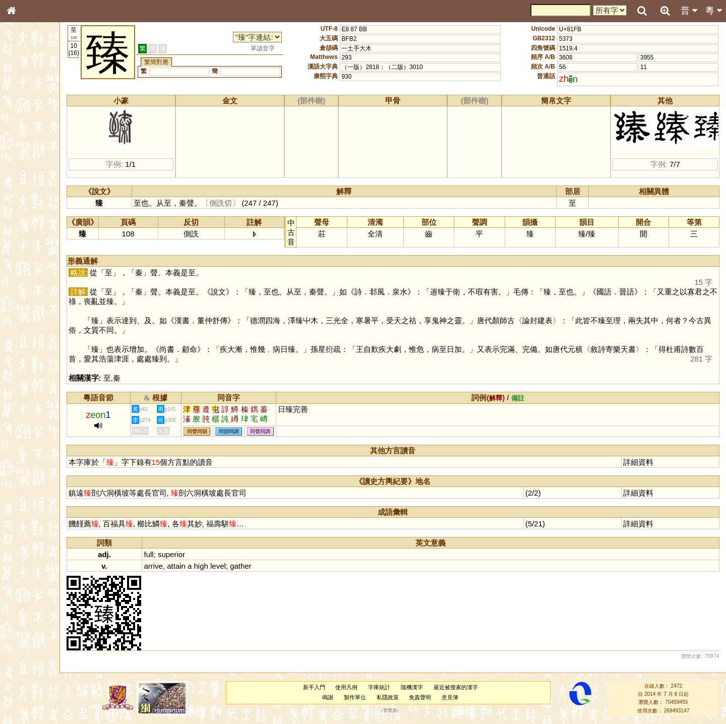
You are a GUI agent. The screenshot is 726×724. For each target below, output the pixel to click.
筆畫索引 (25, 143)
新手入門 (326, 687)
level (245, 566)
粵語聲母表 (28, 206)
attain (203, 566)
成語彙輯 (25, 328)
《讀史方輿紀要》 (37, 319)
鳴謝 (340, 697)
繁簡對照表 (28, 337)
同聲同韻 (224, 431)
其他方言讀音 (31, 283)
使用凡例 (359, 687)
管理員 (402, 710)
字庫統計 (392, 687)
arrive (180, 566)
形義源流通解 (31, 171)
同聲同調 (288, 431)
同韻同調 (256, 431)
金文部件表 (28, 162)
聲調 (48, 265)
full (176, 554)
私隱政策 (400, 697)
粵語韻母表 (28, 216)
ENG (44, 111)
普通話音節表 (31, 274)
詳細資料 (642, 462)
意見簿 (462, 697)
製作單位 (367, 697)
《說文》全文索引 (37, 310)
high (228, 566)
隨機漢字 (424, 687)
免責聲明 (432, 697)
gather (267, 566)
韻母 (34, 265)
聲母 (20, 265)
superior (198, 554)
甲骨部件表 (28, 152)
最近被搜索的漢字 (468, 687)
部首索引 (25, 134)
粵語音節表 (28, 197)
